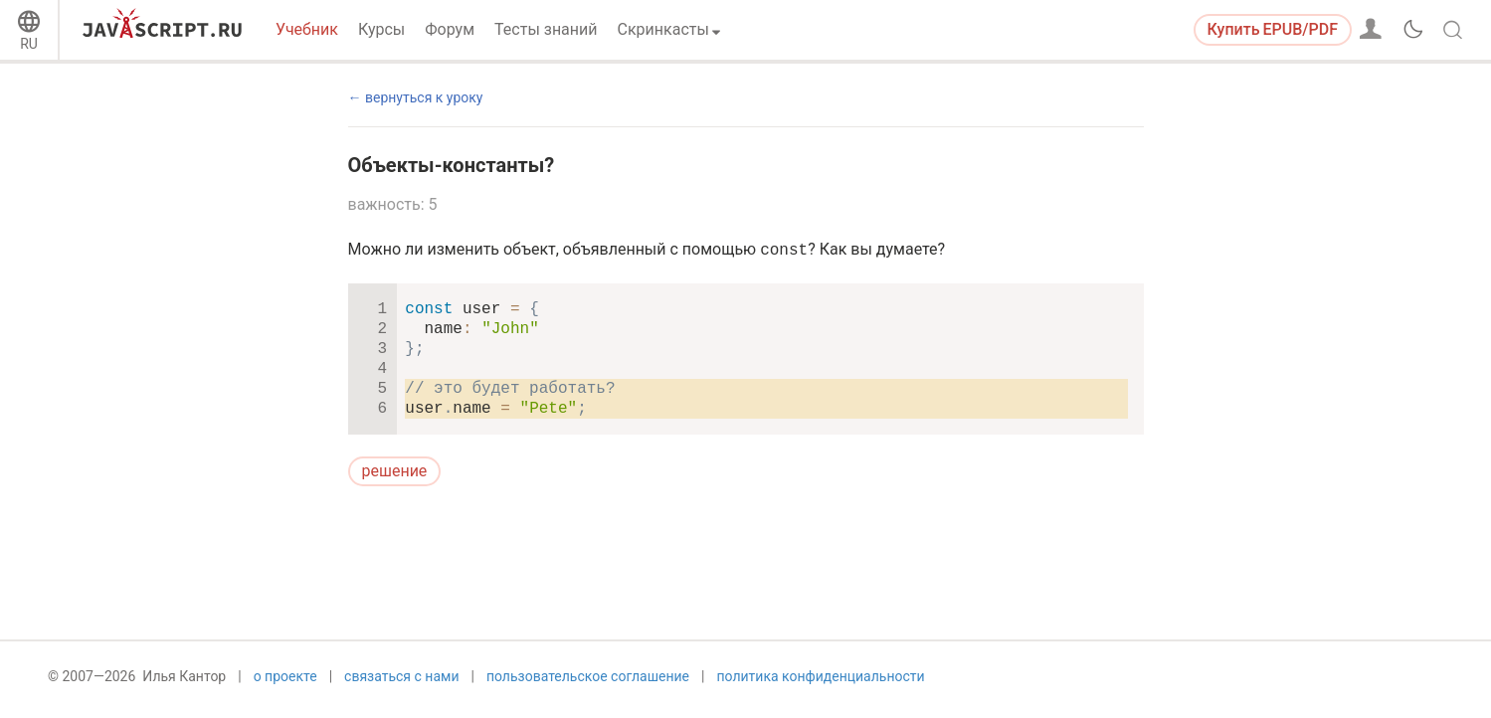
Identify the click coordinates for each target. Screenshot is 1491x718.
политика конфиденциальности (820, 685)
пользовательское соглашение (587, 685)
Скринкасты (663, 29)
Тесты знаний (545, 29)
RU (29, 44)
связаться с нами (401, 685)
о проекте (285, 685)
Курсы (381, 29)
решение (395, 470)
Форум (449, 29)
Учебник (307, 29)
